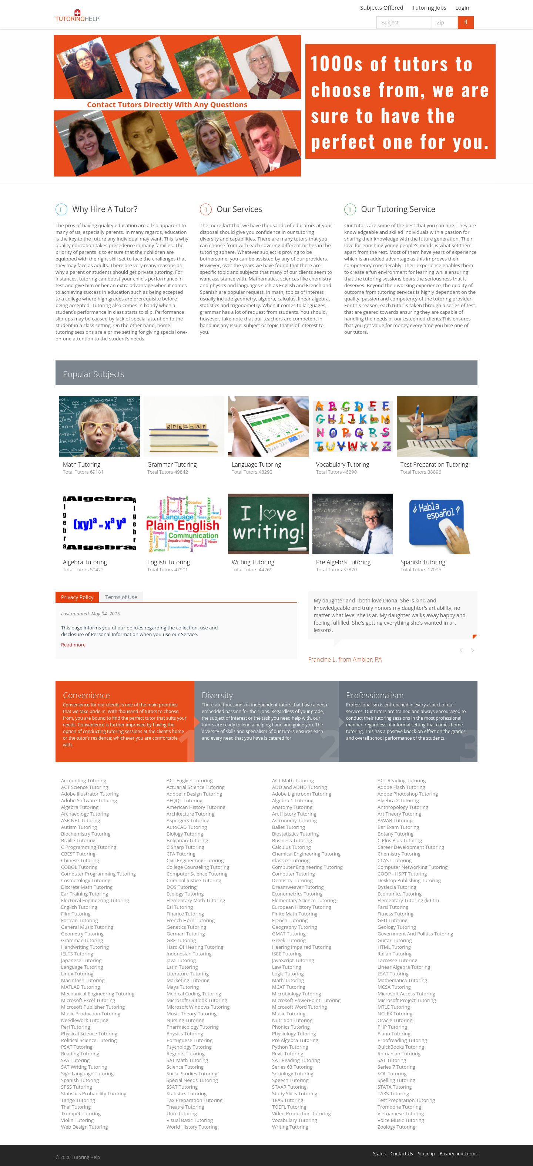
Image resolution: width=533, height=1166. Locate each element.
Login (462, 7)
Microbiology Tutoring (296, 993)
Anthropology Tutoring (403, 807)
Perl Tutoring (75, 1027)
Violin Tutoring (77, 1120)
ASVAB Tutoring (395, 820)
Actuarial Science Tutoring (196, 787)
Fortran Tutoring (79, 920)
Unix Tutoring (182, 1113)
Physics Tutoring (185, 1033)
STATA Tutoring (395, 1086)
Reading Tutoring (80, 1053)
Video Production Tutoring (301, 1113)
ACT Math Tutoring (293, 780)
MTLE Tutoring (394, 1007)
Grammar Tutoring (82, 940)
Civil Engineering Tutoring (195, 860)
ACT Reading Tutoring (402, 780)
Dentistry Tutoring (292, 880)
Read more (74, 644)
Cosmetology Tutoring (85, 880)
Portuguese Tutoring (189, 1040)
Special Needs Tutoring (192, 1080)
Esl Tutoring (180, 907)
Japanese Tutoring (81, 960)
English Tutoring (79, 907)
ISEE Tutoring (287, 953)
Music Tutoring (288, 1013)
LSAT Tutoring (393, 973)
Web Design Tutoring (84, 1126)
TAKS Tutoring (393, 1093)
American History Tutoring (196, 807)
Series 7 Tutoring (396, 1066)
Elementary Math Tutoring (196, 900)
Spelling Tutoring (396, 1080)
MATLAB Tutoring (80, 987)
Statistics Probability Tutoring (93, 1093)
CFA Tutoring (181, 853)
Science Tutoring (185, 1066)
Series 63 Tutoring (292, 1066)
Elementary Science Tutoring (304, 900)
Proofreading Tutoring (402, 1040)
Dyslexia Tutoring (397, 887)
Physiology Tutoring (294, 1033)
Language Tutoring (82, 967)
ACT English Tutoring (190, 780)
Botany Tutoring (395, 833)
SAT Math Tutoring (187, 1060)
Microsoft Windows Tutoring (198, 1007)
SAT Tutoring (392, 1060)
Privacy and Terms (458, 1153)
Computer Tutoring (293, 873)
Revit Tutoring (287, 1053)
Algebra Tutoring (79, 807)
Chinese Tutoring (80, 860)
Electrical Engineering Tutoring (95, 900)
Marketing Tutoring (188, 980)
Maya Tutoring (183, 987)
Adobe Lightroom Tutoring (301, 793)
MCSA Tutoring (394, 987)
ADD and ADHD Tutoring (299, 787)
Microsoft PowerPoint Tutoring (306, 1000)
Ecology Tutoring (185, 893)
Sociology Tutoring (293, 1073)
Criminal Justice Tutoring (194, 880)
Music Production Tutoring (90, 1013)
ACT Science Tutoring (84, 787)
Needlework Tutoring (84, 1020)
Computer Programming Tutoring (98, 873)
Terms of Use (121, 597)
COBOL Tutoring (79, 867)
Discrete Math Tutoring (87, 887)
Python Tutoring (290, 1047)
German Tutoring (186, 933)
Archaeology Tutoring (85, 813)
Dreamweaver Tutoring (298, 887)
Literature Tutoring (188, 973)
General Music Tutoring (87, 927)
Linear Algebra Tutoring (404, 967)
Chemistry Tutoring (399, 853)
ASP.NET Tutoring (80, 820)
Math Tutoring (288, 980)
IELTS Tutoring (77, 953)
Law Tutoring (286, 967)
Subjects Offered (381, 7)
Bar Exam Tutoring (398, 827)
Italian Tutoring (395, 953)
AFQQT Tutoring (184, 800)
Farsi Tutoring (393, 907)
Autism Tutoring (79, 827)
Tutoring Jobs (429, 7)
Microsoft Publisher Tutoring (93, 1007)
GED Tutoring (393, 920)
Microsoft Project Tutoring (407, 1000)
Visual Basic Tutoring (190, 1120)
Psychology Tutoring (189, 1047)
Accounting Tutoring (83, 780)
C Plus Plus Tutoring (400, 840)
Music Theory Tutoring (192, 1013)
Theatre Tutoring (185, 1106)
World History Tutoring (192, 1126)
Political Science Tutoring (89, 1040)
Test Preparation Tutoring (406, 1100)
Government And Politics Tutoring (415, 933)
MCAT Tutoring (288, 987)
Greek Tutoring (289, 940)
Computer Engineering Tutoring (307, 867)
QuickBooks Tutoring (401, 1047)
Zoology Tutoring (396, 1126)
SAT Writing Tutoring (84, 1066)
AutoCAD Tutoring (187, 827)
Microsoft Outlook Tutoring (197, 1000)
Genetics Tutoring (186, 927)
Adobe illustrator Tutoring (90, 793)
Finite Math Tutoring (295, 913)
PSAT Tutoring (77, 1047)
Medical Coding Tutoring (194, 993)
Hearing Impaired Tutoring (301, 947)
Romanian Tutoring (399, 1053)
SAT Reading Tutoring (296, 1060)
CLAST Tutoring (395, 860)
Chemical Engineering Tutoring (306, 853)
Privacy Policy (77, 597)
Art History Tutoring (294, 813)
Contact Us (401, 1153)
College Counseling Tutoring (198, 867)
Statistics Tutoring (187, 1093)
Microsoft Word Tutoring (299, 1007)
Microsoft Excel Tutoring (88, 1000)
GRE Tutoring (181, 940)
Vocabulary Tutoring (294, 1120)
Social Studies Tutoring (192, 1073)
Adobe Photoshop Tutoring (408, 793)
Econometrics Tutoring (297, 893)
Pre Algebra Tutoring (295, 1040)
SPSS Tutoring (76, 1086)
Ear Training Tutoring (84, 893)
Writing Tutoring (290, 1126)
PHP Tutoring (392, 1027)
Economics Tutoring (400, 893)
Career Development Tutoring (411, 847)
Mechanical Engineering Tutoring (97, 993)
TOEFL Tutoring (289, 1106)
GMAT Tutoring (289, 933)
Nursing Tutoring (185, 1020)
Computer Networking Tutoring (412, 867)
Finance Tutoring (185, 913)
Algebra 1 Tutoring (293, 800)
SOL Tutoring (392, 1073)
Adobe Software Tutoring (89, 800)
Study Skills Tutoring (294, 1093)
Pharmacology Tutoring (193, 1027)
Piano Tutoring (394, 1033)
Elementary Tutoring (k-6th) (408, 900)
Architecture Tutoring (190, 813)
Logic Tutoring (288, 973)
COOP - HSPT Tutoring (402, 873)
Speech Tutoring (290, 1080)
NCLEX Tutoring (395, 1013)
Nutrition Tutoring (292, 1020)
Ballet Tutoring (288, 827)
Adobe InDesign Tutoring (194, 793)
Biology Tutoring (185, 833)
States (379, 1153)
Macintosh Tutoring (83, 980)
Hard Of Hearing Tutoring (195, 947)
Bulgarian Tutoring (187, 840)
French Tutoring (290, 920)
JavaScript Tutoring (293, 960)
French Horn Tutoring (191, 920)
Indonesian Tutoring (189, 953)
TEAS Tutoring (287, 1100)
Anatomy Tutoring (292, 807)
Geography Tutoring (294, 927)
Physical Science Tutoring (89, 1033)
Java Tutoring (181, 960)
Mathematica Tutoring (402, 980)
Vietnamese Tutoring (401, 1113)
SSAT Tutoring (182, 1086)
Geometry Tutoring (82, 933)
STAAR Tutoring (289, 1086)
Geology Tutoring (397, 927)
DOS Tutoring (182, 887)
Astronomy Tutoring (294, 820)
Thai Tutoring (76, 1106)
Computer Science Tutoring (197, 873)
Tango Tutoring (78, 1100)
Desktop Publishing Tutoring (409, 880)
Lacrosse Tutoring (398, 960)
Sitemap (426, 1153)
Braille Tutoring (78, 840)
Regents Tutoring (186, 1053)
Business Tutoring (292, 840)
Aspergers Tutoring (188, 820)
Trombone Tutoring (399, 1106)
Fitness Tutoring (395, 913)
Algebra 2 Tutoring (398, 800)
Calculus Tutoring (291, 847)
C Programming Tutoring (88, 847)
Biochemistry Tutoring (86, 833)
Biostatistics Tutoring (295, 833)
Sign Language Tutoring (87, 1073)
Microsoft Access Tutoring (406, 993)
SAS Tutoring (75, 1060)
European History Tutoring (301, 907)
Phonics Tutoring (291, 1027)
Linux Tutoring (77, 973)
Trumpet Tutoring (81, 1113)
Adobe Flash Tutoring (401, 787)
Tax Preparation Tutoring (194, 1100)
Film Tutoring (76, 913)
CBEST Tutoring (78, 853)
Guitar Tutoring (395, 940)
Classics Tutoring (290, 860)
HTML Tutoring (394, 947)
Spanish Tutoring (80, 1080)
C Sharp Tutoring (185, 847)
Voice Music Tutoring (401, 1120)
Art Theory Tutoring (399, 813)
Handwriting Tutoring (85, 947)
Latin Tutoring (182, 967)
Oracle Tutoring (395, 1020)
